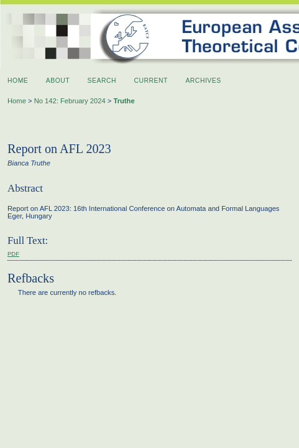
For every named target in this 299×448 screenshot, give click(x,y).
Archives (203, 80)
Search (102, 80)
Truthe (123, 101)
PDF (13, 253)
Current (151, 80)
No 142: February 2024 (70, 101)
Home (17, 80)
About (58, 80)
